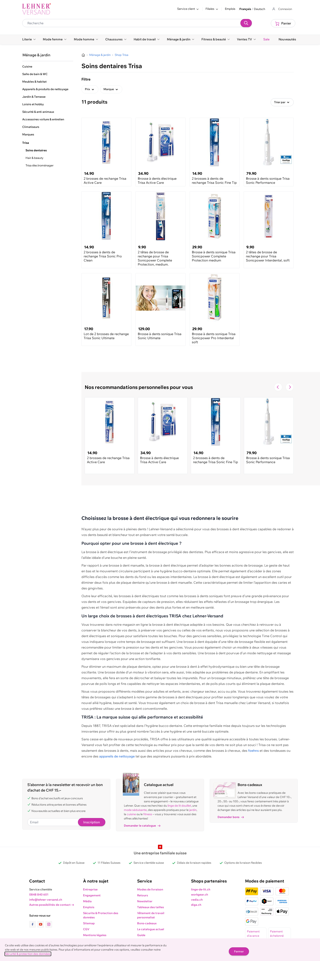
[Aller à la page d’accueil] (83, 55)
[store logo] (36, 9)
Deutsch (259, 9)
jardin (193, 810)
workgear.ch (199, 894)
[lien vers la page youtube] (41, 924)
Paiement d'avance (253, 934)
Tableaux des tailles (150, 907)
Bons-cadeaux (147, 923)
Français (245, 9)
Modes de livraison (150, 889)
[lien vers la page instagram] (49, 924)
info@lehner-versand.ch (45, 899)
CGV (86, 929)
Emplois (230, 9)
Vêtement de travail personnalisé (150, 915)
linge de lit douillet (179, 805)
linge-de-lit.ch (200, 889)
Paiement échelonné (277, 934)
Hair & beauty (34, 158)
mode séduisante (135, 810)
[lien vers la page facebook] (33, 924)
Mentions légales (94, 935)
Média (87, 901)
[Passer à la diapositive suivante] (290, 387)
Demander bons (231, 817)
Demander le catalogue (142, 825)
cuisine (131, 814)
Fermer (239, 951)
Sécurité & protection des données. (28, 954)
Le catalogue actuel (150, 929)
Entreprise (90, 889)
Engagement (92, 895)
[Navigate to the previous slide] (278, 387)
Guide (141, 935)
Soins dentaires (36, 150)
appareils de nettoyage (117, 756)
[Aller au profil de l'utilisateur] (282, 9)
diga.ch (196, 905)
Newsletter (144, 901)
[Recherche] (246, 23)
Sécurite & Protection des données (100, 915)
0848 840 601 (38, 894)
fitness (147, 814)
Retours (142, 895)
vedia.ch (197, 899)
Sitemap (89, 923)
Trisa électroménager (39, 165)
